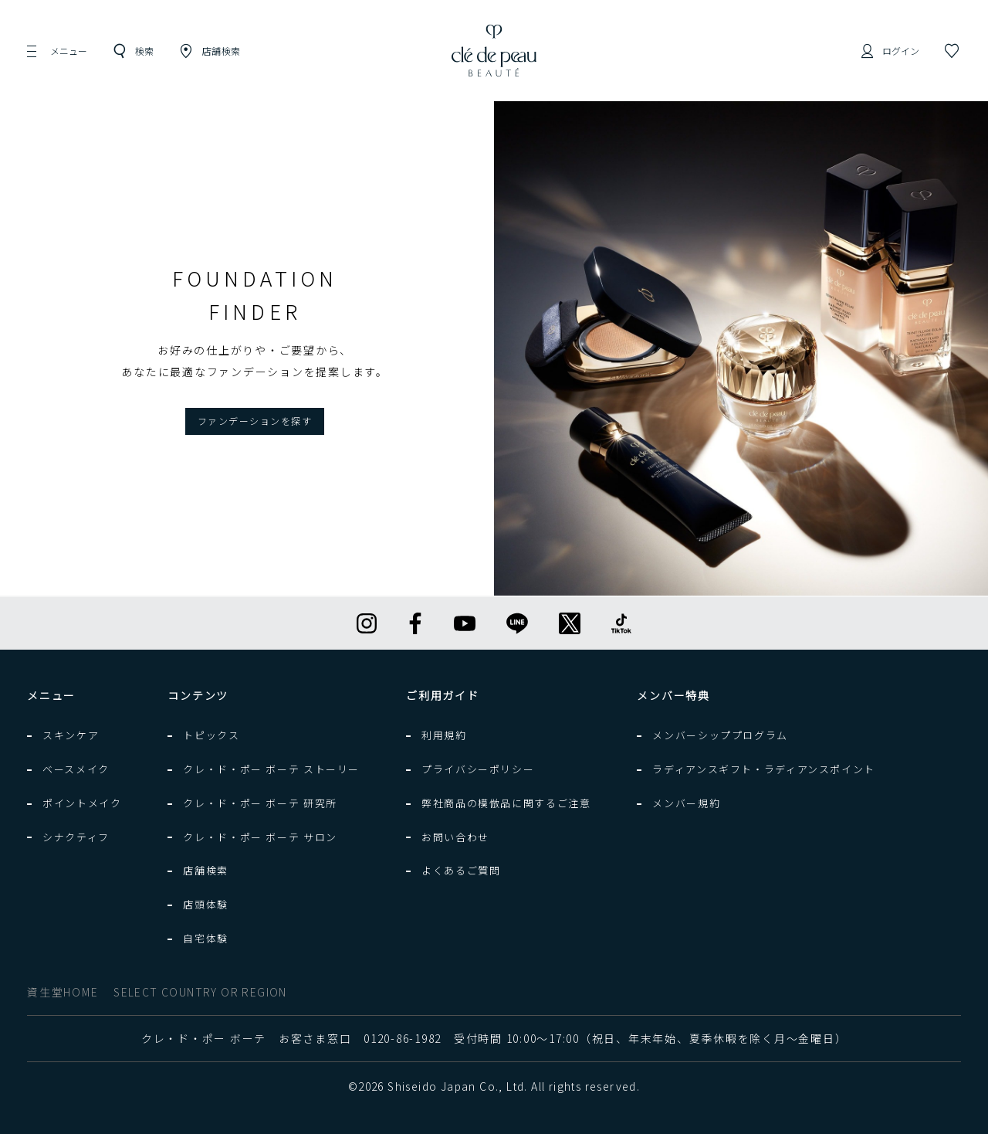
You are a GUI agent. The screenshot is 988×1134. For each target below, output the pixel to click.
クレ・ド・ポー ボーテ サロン (260, 837)
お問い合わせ (455, 837)
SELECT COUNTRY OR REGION (200, 992)
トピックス (211, 735)
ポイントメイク (81, 803)
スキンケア (70, 735)
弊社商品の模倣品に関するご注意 (505, 803)
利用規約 (444, 735)
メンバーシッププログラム (720, 735)
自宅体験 (205, 938)
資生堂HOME (62, 992)
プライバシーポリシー (477, 769)
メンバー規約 (686, 803)
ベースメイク (76, 769)
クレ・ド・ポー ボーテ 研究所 (260, 803)
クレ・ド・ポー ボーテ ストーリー (271, 769)
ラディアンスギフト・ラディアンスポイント (763, 769)
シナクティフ (76, 837)
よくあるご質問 (460, 870)
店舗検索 (205, 870)
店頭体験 (205, 904)
